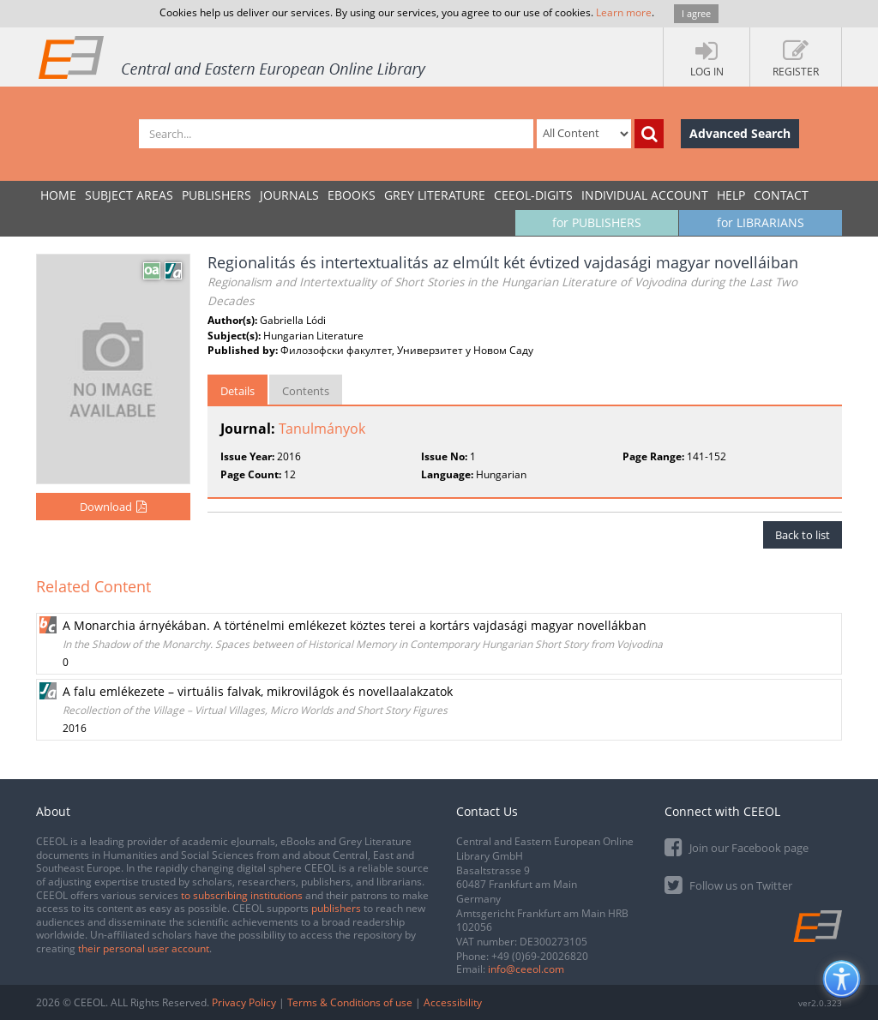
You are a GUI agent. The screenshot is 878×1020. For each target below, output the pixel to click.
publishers (336, 908)
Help (731, 195)
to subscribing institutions (242, 895)
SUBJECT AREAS (129, 195)
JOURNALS (289, 195)
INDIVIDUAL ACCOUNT (644, 195)
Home (58, 195)
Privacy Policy (244, 1002)
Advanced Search (740, 133)
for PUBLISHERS (596, 222)
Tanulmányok (322, 428)
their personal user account (143, 948)
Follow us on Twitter (728, 884)
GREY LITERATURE (434, 195)
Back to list (802, 535)
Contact (781, 195)
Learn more (624, 12)
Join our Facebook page (737, 846)
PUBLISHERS (216, 195)
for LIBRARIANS (760, 222)
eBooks (352, 195)
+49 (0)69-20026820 (539, 956)
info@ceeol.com (526, 969)
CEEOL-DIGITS (533, 195)
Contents (305, 391)
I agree (696, 13)
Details (237, 391)
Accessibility (453, 1002)
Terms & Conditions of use (349, 1002)
